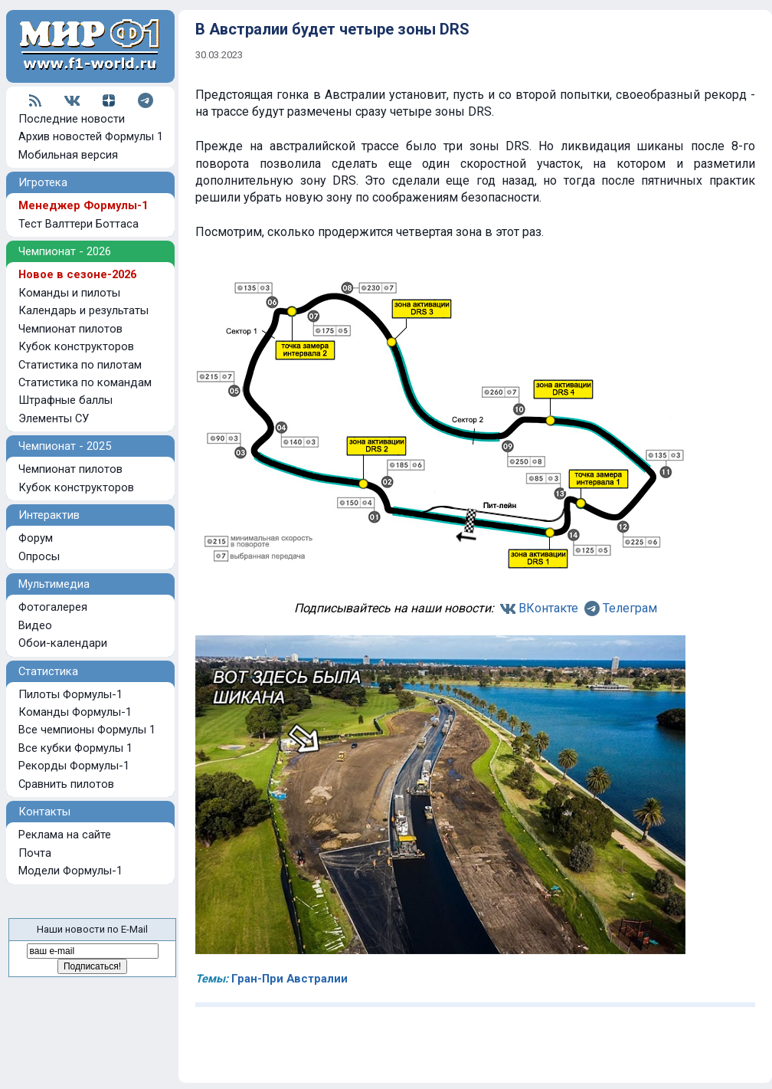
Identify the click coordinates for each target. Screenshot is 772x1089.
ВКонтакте (548, 608)
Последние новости (71, 119)
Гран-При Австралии (289, 979)
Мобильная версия (68, 155)
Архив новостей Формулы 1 (90, 136)
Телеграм (630, 608)
